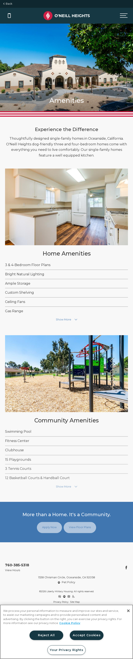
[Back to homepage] (66, 15)
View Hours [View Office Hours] (12, 570)
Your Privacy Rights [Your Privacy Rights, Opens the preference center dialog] (66, 650)
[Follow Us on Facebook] (126, 567)
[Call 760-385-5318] (9, 15)
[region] (66, 632)
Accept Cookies (86, 635)
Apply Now (49, 527)
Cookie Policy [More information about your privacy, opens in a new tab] (69, 623)
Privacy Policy (61, 602)
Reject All (46, 635)
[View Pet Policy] (66, 582)
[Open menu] (124, 15)
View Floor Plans (80, 527)
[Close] (128, 610)
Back (7, 3)
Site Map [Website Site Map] (75, 602)
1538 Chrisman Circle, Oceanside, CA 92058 (66, 577)
